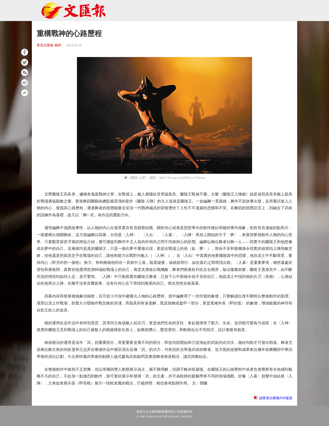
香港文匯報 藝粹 (49, 45)
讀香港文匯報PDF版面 (275, 398)
